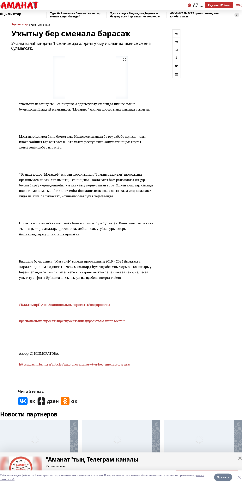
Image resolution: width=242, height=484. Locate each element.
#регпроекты (68, 321)
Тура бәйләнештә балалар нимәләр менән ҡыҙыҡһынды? (75, 15)
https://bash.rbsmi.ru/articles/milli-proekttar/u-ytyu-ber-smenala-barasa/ (74, 364)
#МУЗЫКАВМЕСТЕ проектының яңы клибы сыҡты (195, 15)
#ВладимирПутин (33, 304)
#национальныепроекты (68, 304)
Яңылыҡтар (10, 14)
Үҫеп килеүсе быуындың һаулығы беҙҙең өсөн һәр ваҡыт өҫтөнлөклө (135, 15)
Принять (223, 477)
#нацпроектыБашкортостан (101, 321)
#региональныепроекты (38, 321)
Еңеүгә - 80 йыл (219, 5)
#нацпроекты (99, 304)
